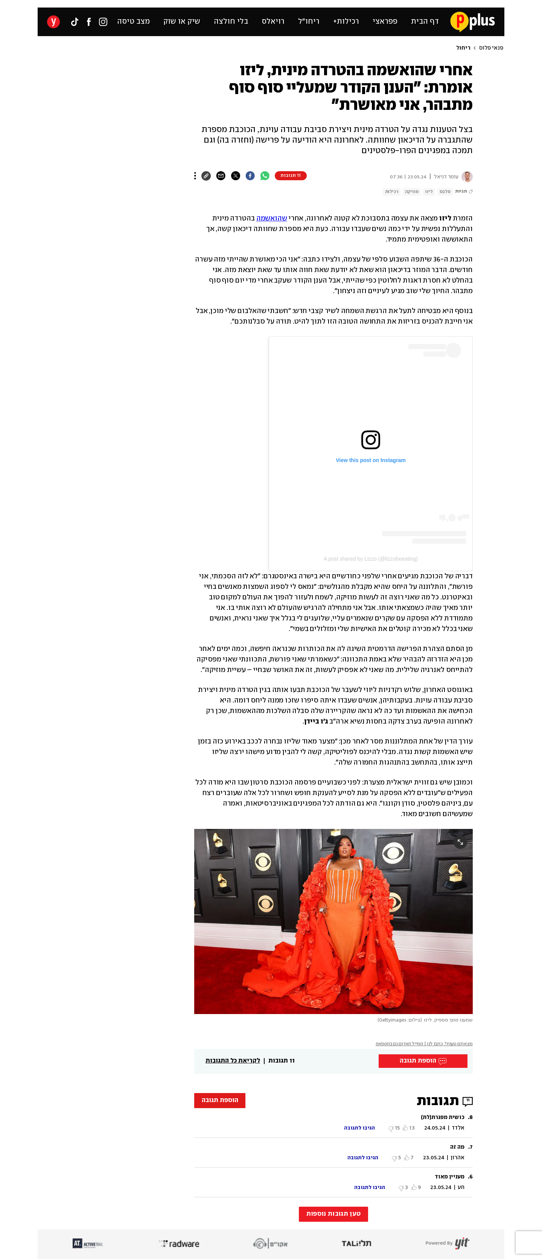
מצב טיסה (133, 21)
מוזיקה (412, 192)
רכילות (391, 192)
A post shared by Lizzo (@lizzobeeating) (371, 559)
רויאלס (273, 21)
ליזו (429, 192)
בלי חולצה (231, 21)
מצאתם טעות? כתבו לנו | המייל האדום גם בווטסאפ (424, 1044)
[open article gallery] (333, 921)
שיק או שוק (181, 21)
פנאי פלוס (491, 48)
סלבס (445, 192)
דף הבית (425, 21)
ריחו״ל (309, 21)
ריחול (463, 48)
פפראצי (385, 21)
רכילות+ (346, 21)
